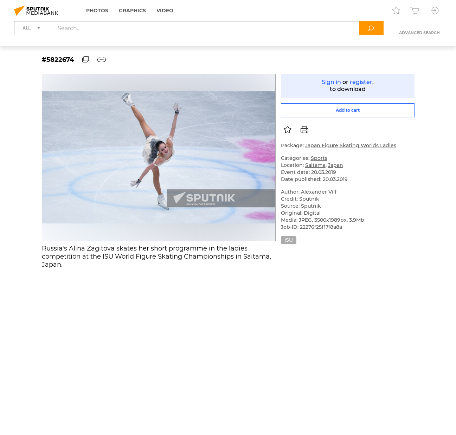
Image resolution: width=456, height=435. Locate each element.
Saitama (315, 165)
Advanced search (419, 32)
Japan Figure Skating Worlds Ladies (350, 145)
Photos (97, 10)
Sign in (331, 82)
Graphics (132, 10)
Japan (335, 165)
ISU (288, 240)
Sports (319, 158)
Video (164, 10)
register (361, 82)
